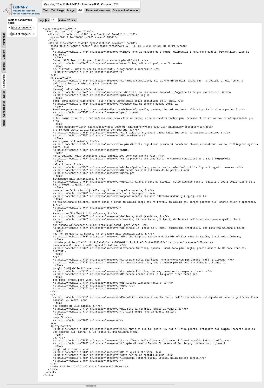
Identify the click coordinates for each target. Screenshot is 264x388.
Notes (3, 94)
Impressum (90, 386)
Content (3, 54)
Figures (3, 66)
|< (46, 20)
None (3, 123)
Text (45, 10)
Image (70, 10)
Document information (126, 10)
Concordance (3, 109)
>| (75, 20)
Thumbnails (3, 40)
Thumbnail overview (98, 10)
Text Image (57, 10)
